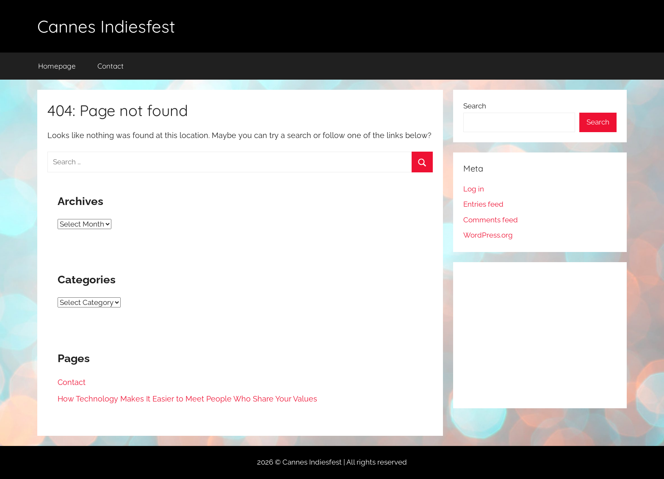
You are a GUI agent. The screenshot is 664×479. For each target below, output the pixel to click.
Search (474, 106)
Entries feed (483, 204)
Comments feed (490, 220)
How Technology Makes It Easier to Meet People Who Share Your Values (187, 398)
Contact (110, 65)
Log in (473, 189)
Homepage (57, 65)
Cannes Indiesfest (106, 26)
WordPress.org (488, 235)
